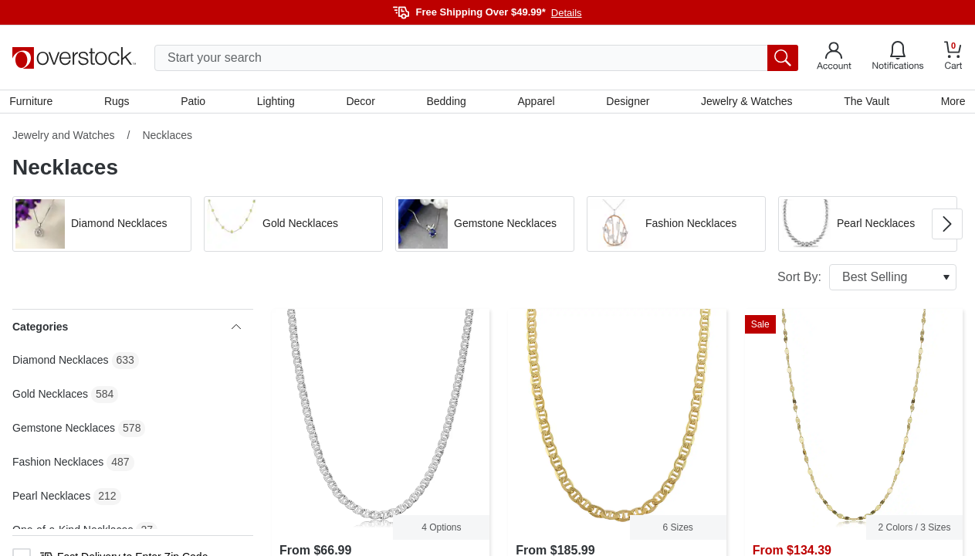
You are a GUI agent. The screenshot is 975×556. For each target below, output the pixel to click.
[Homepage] (74, 58)
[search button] (782, 58)
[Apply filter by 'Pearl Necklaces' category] (867, 227)
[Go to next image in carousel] (947, 227)
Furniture (34, 103)
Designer (626, 103)
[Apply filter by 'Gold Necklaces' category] (293, 227)
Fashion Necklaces (57, 465)
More (950, 103)
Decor (361, 103)
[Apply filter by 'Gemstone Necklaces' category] (484, 227)
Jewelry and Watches (63, 138)
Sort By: (866, 280)
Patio (195, 103)
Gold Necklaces (50, 397)
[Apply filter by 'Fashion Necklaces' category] (676, 227)
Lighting (277, 103)
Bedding (446, 103)
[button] (101, 227)
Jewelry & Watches (745, 103)
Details (566, 13)
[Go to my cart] (953, 57)
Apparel (535, 103)
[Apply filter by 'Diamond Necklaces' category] (101, 227)
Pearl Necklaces (51, 499)
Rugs (119, 103)
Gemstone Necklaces (63, 431)
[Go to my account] (834, 58)
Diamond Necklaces (60, 363)
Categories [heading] (126, 330)
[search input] (476, 58)
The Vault (864, 103)
